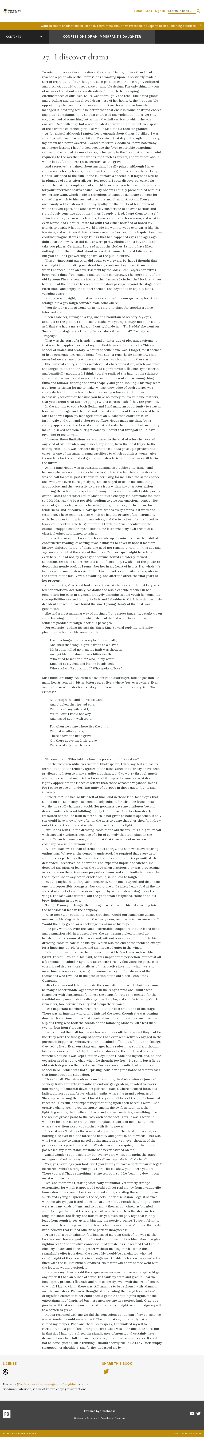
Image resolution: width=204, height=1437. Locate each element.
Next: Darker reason (187, 1433)
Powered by (100, 1411)
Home (138, 11)
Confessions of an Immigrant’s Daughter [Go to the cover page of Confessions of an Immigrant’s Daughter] (102, 37)
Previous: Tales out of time (19, 1433)
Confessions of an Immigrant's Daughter (47, 1384)
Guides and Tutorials (85, 1418)
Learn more (105, 26)
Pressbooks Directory (112, 1418)
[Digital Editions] (12, 10)
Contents (24, 37)
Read (148, 11)
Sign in (160, 11)
